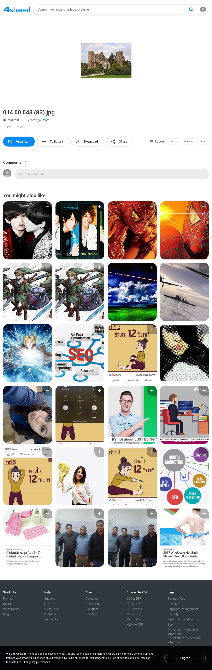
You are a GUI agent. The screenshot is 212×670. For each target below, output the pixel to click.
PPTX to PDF (134, 603)
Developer (92, 614)
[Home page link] (17, 9)
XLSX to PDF (134, 624)
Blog (6, 614)
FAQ (47, 603)
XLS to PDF (133, 614)
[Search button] (191, 10)
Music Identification (180, 619)
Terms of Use (176, 598)
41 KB (20, 127)
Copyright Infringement (183, 609)
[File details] (27, 230)
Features (50, 614)
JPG (8, 127)
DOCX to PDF (134, 609)
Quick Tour (51, 609)
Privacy (172, 603)
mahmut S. (12, 120)
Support (49, 598)
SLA (170, 624)
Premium (9, 598)
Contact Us (51, 619)
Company (92, 598)
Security (173, 614)
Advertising (93, 603)
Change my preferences (36, 662)
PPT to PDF (133, 619)
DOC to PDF (133, 598)
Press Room (11, 609)
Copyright (92, 609)
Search (7, 603)
